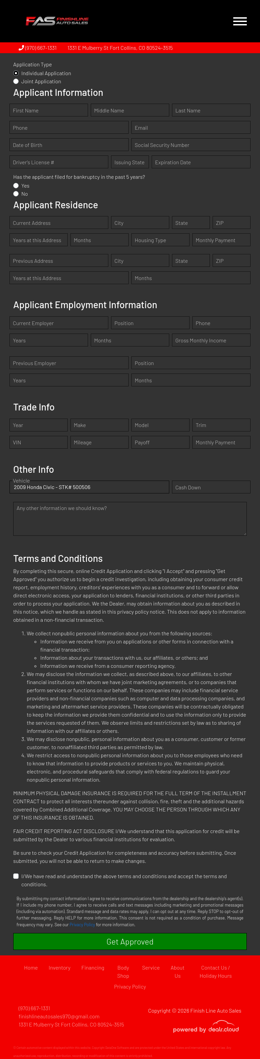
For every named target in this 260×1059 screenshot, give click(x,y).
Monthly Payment (216, 240)
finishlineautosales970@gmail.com (59, 1016)
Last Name (187, 110)
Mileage (83, 442)
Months (82, 240)
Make (80, 425)
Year (18, 425)
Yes (25, 185)
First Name (26, 110)
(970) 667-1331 (38, 47)
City (119, 222)
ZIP (219, 222)
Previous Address (33, 260)
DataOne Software (117, 1048)
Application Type (32, 64)
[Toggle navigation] (240, 21)
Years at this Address (37, 240)
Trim (201, 425)
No (24, 193)
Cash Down (188, 487)
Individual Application (46, 73)
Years (19, 340)
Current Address (31, 222)
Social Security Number (162, 145)
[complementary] (239, 1038)
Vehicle (21, 487)
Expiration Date (173, 162)
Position (124, 323)
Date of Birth (27, 145)
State (181, 222)
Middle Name (109, 110)
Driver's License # (33, 162)
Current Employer (33, 323)
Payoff (142, 442)
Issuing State (129, 162)
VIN (17, 442)
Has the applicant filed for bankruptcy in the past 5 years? (79, 176)
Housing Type (150, 240)
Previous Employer (34, 363)
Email (141, 127)
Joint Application (41, 81)
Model (142, 425)
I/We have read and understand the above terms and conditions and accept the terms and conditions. (124, 880)
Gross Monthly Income (200, 340)
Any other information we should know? (62, 508)
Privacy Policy (82, 924)
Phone (20, 127)
